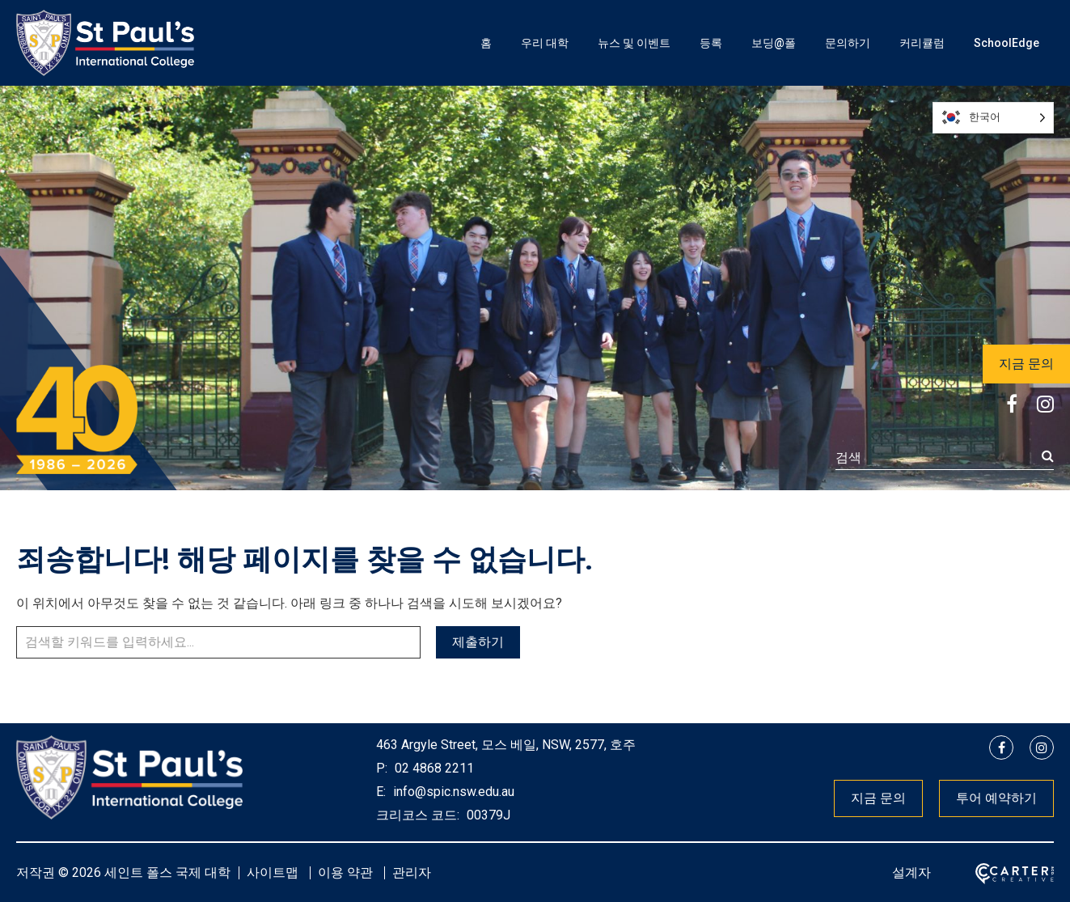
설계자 (911, 872)
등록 (711, 42)
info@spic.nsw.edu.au (452, 791)
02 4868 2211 (432, 768)
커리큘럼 (922, 42)
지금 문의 (1026, 363)
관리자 (411, 872)
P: (381, 768)
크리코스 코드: (417, 815)
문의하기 (847, 42)
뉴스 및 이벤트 (634, 42)
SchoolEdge (1006, 42)
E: (381, 791)
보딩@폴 (773, 42)
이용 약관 (345, 872)
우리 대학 (545, 42)
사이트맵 (272, 872)
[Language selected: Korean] (993, 117)
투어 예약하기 (996, 798)
